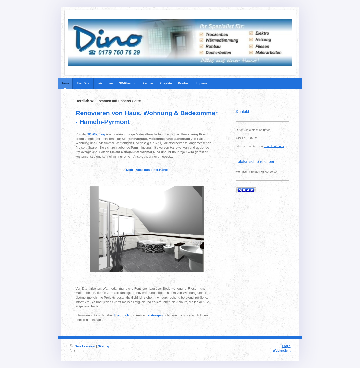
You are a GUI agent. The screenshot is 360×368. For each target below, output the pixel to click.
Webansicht (282, 350)
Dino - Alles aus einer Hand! (147, 170)
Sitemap (104, 346)
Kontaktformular (274, 146)
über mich (121, 315)
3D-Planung (96, 134)
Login (286, 346)
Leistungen (154, 315)
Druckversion (83, 346)
